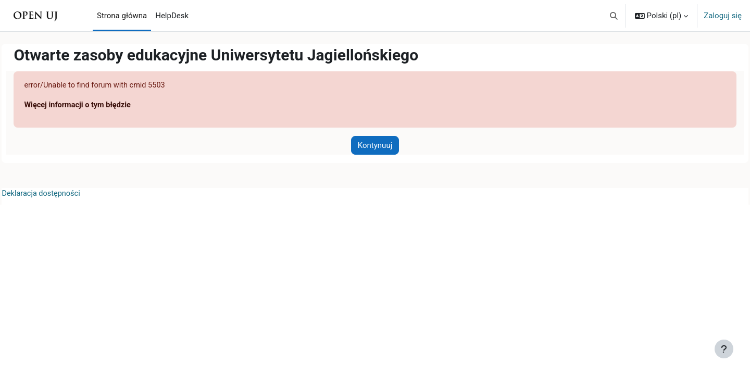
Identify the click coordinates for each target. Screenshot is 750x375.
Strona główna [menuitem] (122, 15)
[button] (613, 15)
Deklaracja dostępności (65, 194)
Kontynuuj (375, 146)
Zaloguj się (723, 15)
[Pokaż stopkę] (724, 349)
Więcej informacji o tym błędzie (102, 105)
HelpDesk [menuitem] (172, 15)
